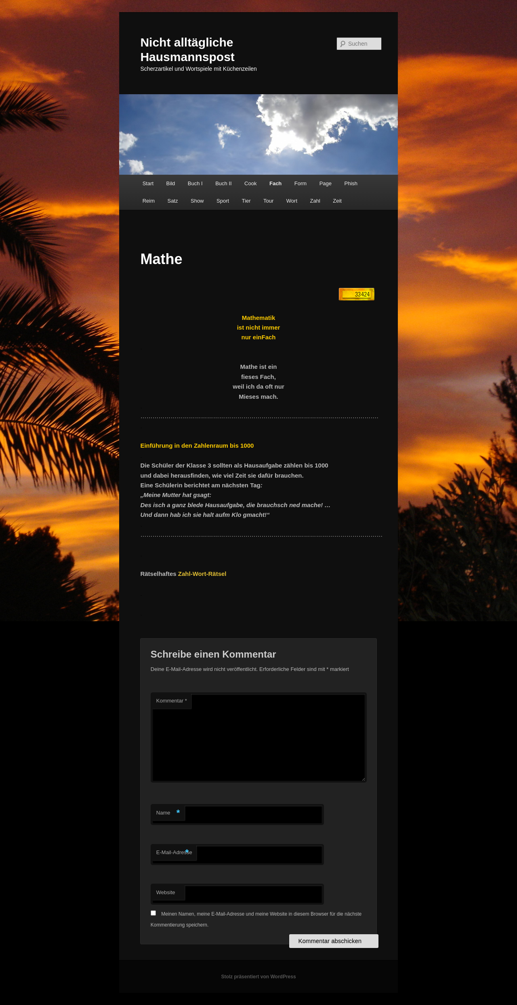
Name (168, 813)
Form (300, 183)
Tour (268, 201)
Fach (275, 183)
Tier (246, 201)
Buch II (223, 183)
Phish (351, 183)
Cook (250, 183)
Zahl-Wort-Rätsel (202, 573)
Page (325, 183)
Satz (172, 201)
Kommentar (171, 701)
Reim (149, 201)
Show (197, 201)
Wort (291, 201)
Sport (222, 201)
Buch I (195, 183)
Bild (170, 183)
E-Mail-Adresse (174, 853)
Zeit (337, 201)
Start (148, 183)
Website (165, 892)
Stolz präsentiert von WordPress (258, 977)
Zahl (315, 201)
